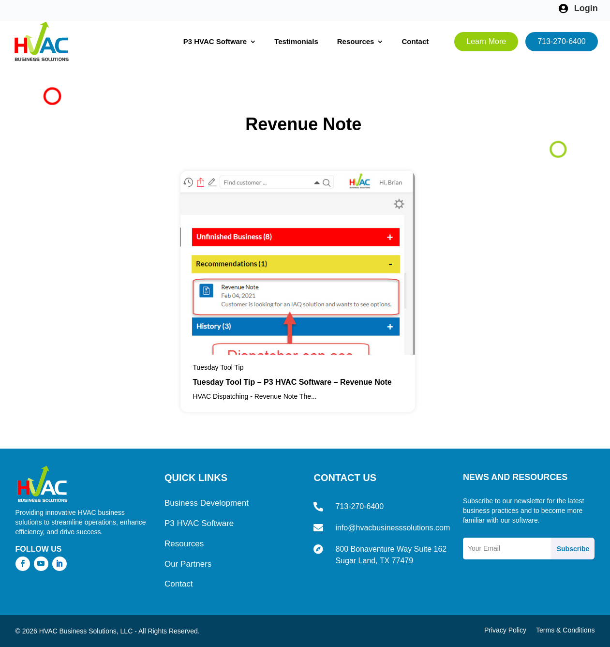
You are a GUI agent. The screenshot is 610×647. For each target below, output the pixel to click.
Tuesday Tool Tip (218, 367)
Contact (415, 41)
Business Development (206, 503)
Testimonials (296, 41)
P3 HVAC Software (215, 41)
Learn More (486, 41)
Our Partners (187, 564)
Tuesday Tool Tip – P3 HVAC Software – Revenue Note (292, 382)
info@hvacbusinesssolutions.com (392, 528)
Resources (355, 41)
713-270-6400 (561, 41)
